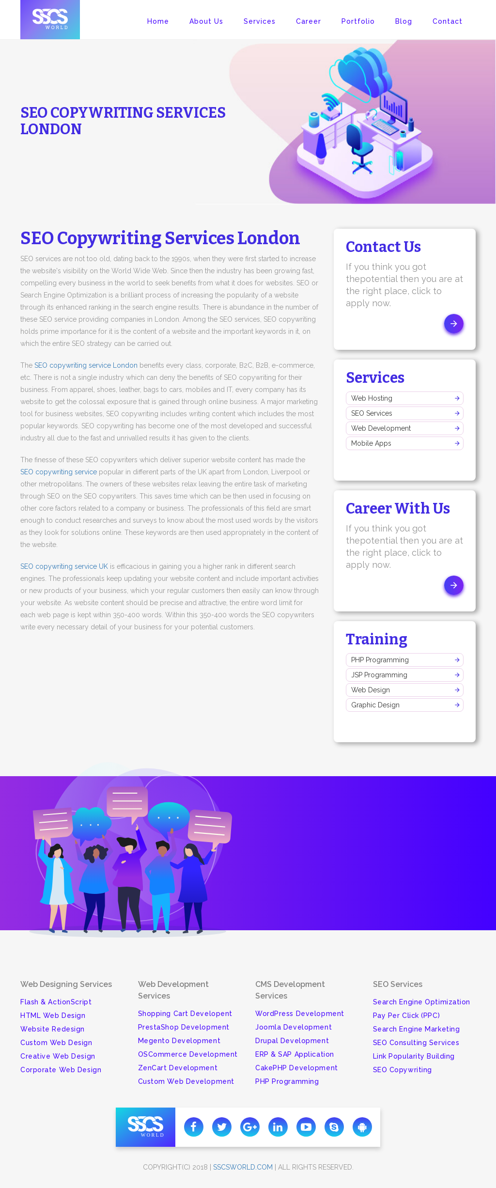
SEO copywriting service (58, 472)
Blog (403, 21)
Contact (448, 21)
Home (158, 21)
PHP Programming (380, 660)
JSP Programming (379, 675)
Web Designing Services (66, 984)
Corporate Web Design (60, 1070)
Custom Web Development (186, 1081)
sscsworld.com (243, 1167)
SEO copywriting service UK (64, 566)
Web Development (381, 428)
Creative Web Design (57, 1056)
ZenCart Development (178, 1068)
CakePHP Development (296, 1068)
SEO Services (371, 413)
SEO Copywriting (402, 1070)
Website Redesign (52, 1029)
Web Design (370, 690)
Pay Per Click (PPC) (406, 1015)
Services (260, 21)
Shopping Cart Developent (185, 1013)
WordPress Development (299, 1013)
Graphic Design (375, 705)
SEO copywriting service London (86, 365)
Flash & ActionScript (56, 1002)
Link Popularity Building (414, 1056)
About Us (206, 21)
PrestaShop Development (184, 1027)
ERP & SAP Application (294, 1054)
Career (308, 21)
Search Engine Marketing (416, 1029)
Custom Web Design (56, 1043)
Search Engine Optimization (422, 1002)
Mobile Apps (371, 443)
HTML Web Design (52, 1015)
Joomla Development (293, 1027)
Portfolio (358, 21)
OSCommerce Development (188, 1054)
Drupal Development (292, 1041)
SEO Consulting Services (416, 1043)
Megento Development (179, 1041)
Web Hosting (371, 398)
